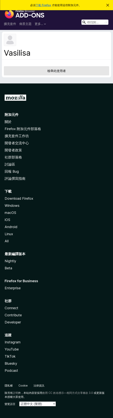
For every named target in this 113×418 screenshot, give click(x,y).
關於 (8, 122)
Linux (9, 234)
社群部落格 (13, 157)
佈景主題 (25, 24)
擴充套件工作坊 (17, 136)
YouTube (12, 349)
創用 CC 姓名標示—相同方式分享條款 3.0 (67, 392)
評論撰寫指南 (15, 178)
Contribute (13, 315)
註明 (15, 392)
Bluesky (11, 363)
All (7, 241)
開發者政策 (13, 150)
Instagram (13, 342)
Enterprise (13, 288)
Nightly (10, 261)
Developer (13, 322)
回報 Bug (12, 171)
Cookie (23, 385)
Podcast (11, 371)
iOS (7, 220)
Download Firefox (19, 198)
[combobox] (94, 22)
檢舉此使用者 (56, 71)
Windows (12, 206)
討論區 (10, 164)
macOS (10, 213)
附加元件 (11, 115)
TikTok (10, 356)
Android (11, 227)
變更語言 (10, 404)
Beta (8, 268)
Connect (11, 308)
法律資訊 (38, 385)
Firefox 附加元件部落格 (23, 129)
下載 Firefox (43, 5)
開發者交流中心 (17, 143)
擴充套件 (10, 24)
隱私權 (9, 385)
